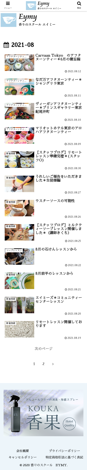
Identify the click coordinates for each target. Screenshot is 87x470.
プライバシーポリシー (64, 450)
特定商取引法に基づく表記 (64, 457)
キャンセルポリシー (22, 457)
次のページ (44, 349)
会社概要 (22, 450)
